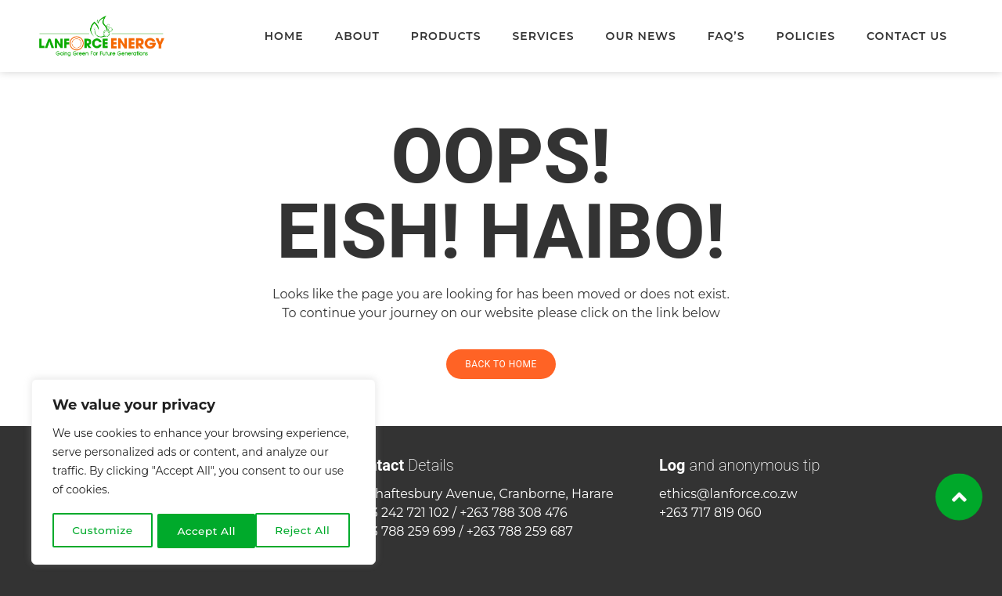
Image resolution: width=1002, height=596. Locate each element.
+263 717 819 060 (710, 512)
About (357, 36)
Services (543, 36)
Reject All (205, 531)
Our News (641, 36)
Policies (806, 36)
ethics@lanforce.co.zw (728, 493)
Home (284, 36)
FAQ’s (726, 36)
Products (446, 36)
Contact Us (907, 36)
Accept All (306, 531)
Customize (102, 531)
